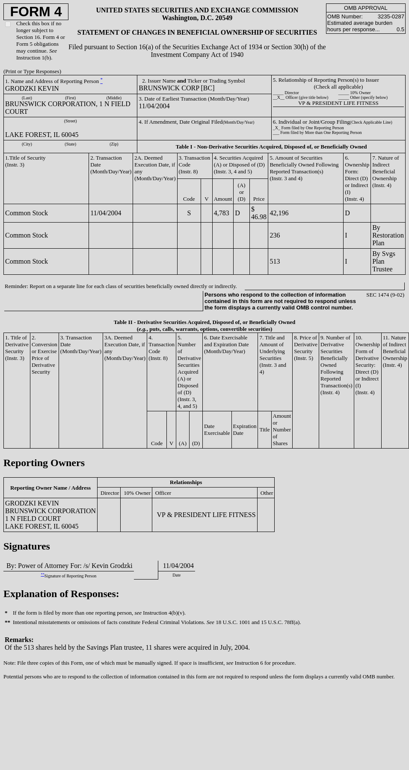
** (42, 575)
